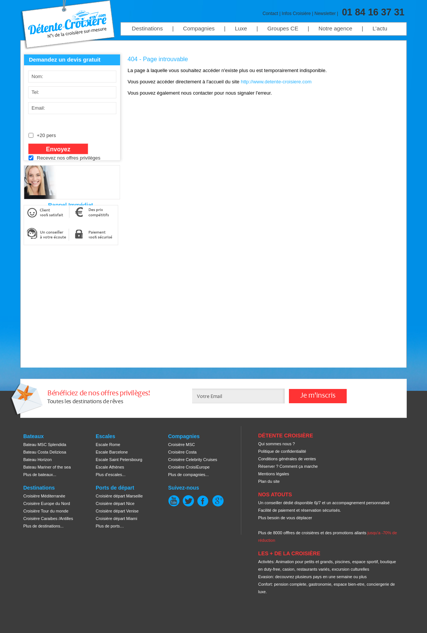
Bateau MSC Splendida (44, 444)
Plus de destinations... (43, 526)
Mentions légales (273, 474)
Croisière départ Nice (115, 503)
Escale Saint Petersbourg (119, 459)
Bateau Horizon (37, 459)
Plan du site (269, 481)
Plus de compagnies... (188, 474)
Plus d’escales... (110, 474)
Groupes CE (282, 28)
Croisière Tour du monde (45, 511)
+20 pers (46, 135)
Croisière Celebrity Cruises (192, 459)
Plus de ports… (110, 526)
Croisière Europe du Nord (46, 503)
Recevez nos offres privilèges (69, 157)
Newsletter (325, 13)
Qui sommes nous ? (276, 444)
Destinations (147, 28)
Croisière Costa (182, 452)
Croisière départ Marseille (119, 496)
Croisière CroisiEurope (189, 467)
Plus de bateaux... (39, 474)
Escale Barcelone (112, 452)
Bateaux (33, 436)
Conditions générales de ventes (287, 459)
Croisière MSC (181, 444)
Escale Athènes (110, 467)
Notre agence (335, 28)
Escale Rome (108, 444)
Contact (270, 13)
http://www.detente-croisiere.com (276, 81)
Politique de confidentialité (282, 451)
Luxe (241, 28)
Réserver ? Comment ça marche (288, 466)
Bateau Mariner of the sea (47, 467)
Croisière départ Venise (117, 511)
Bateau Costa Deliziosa (44, 452)
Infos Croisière (296, 13)
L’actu (380, 28)
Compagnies (199, 28)
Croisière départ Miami (116, 518)
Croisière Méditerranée (44, 496)
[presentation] (84, 180)
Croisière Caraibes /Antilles (48, 518)
